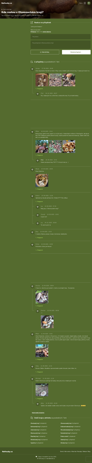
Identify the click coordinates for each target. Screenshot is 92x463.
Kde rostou (67, 451)
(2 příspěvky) (39, 433)
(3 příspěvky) (70, 430)
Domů (62, 451)
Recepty (79, 451)
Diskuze (85, 451)
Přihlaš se (33, 31)
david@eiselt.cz (51, 458)
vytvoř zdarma (47, 31)
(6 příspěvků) (39, 439)
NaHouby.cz (6, 3)
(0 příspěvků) (38, 423)
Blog (89, 451)
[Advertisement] (14, 47)
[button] (85, 3)
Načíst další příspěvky (38, 412)
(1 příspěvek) (68, 436)
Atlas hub (74, 451)
